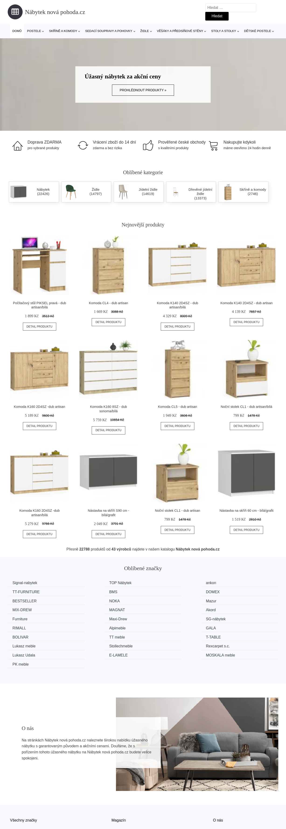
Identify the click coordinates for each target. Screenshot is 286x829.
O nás (218, 792)
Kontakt (219, 802)
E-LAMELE (92, 636)
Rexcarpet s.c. (234, 627)
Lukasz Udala (25, 636)
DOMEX (90, 592)
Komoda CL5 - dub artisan (177, 407)
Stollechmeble (164, 627)
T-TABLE (21, 627)
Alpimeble (22, 618)
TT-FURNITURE (235, 583)
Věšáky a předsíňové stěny (180, 31)
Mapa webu (121, 802)
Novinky (16, 802)
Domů (17, 31)
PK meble (230, 636)
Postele (34, 31)
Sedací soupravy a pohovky (108, 31)
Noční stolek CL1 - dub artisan (177, 510)
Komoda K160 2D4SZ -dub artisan (39, 407)
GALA (88, 618)
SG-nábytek (162, 609)
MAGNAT (160, 601)
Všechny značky (23, 792)
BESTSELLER (164, 592)
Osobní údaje (123, 813)
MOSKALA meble (166, 636)
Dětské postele (257, 31)
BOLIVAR (160, 618)
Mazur (19, 601)
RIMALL (228, 609)
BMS (18, 592)
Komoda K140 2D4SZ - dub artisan (246, 303)
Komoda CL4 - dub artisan (108, 303)
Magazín (119, 792)
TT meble (229, 618)
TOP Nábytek (94, 583)
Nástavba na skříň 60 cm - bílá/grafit (246, 510)
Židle (144, 31)
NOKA (227, 592)
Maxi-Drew (92, 609)
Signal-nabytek (26, 583)
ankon (157, 583)
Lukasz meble (94, 627)
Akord (227, 601)
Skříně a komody (63, 31)
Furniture (21, 609)
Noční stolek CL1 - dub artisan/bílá (246, 407)
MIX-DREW (92, 601)
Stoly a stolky (223, 31)
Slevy (14, 813)
